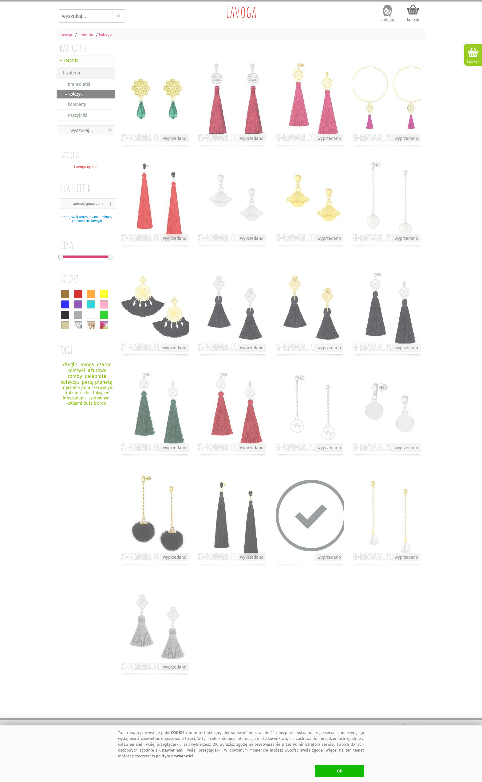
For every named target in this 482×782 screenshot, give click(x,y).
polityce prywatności (174, 756)
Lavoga (241, 12)
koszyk (413, 19)
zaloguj (387, 19)
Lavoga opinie (85, 167)
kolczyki (71, 60)
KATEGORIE (73, 48)
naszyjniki (77, 115)
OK (339, 771)
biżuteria (71, 73)
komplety (77, 104)
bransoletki (79, 84)
